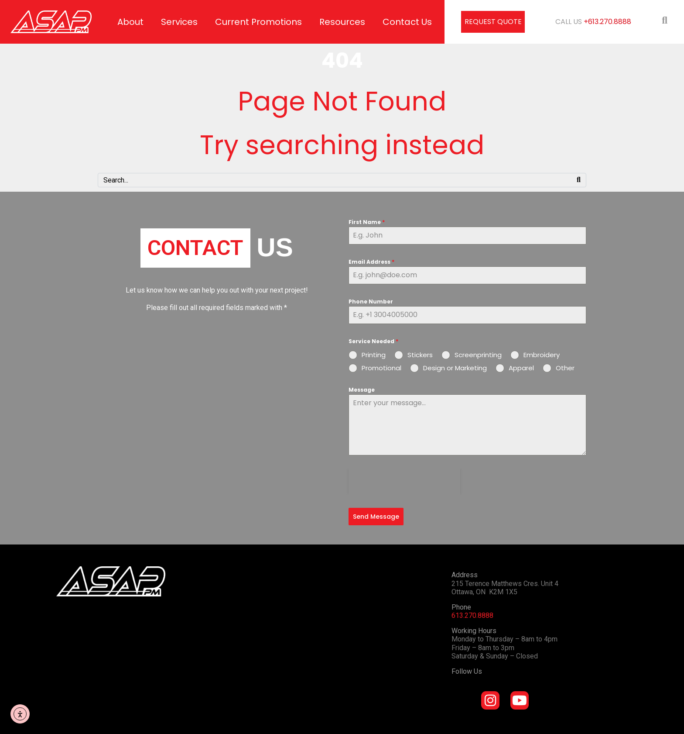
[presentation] (404, 482)
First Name (367, 222)
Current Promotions (258, 22)
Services (179, 22)
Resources (342, 22)
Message (362, 389)
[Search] (578, 180)
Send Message (376, 516)
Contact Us (407, 22)
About (130, 22)
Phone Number (371, 301)
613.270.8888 (472, 614)
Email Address (371, 261)
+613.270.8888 (607, 22)
